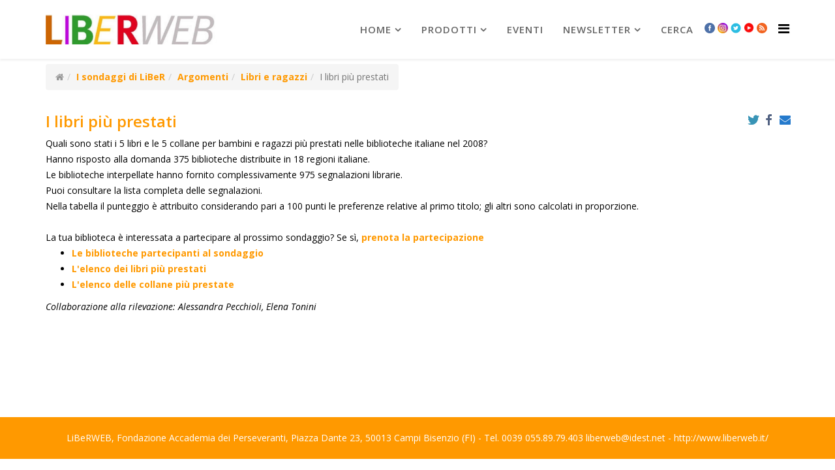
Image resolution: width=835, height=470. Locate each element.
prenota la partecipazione (422, 237)
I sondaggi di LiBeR (120, 76)
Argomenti (202, 76)
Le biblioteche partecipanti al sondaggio (168, 253)
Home (375, 29)
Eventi (525, 29)
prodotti (449, 29)
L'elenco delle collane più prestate (153, 284)
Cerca (677, 29)
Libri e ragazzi (274, 76)
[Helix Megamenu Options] (783, 28)
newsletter (597, 29)
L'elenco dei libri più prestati (139, 268)
